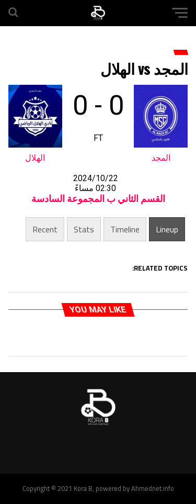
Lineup (167, 229)
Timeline (125, 229)
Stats (84, 229)
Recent (44, 229)
